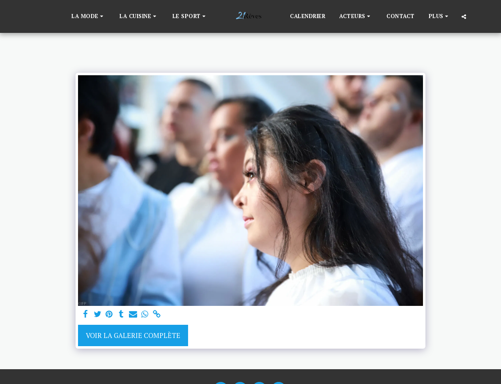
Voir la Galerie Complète (133, 335)
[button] (88, 16)
